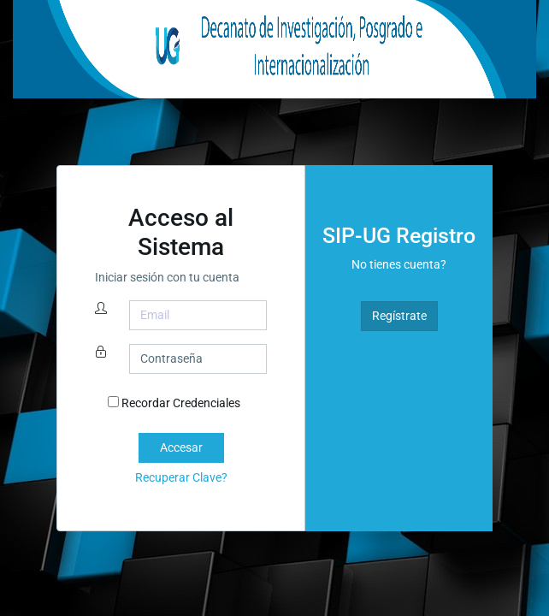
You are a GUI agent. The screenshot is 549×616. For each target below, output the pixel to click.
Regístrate (399, 316)
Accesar (181, 447)
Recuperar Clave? (181, 477)
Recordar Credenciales (174, 403)
